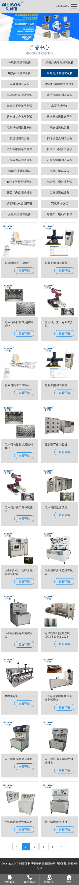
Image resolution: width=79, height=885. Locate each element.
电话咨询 (29, 879)
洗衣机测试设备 (59, 127)
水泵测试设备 (59, 105)
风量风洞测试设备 (19, 214)
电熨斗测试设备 (59, 170)
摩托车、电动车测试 (59, 214)
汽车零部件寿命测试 (19, 149)
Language (62, 5)
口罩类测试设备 (59, 192)
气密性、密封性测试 (59, 181)
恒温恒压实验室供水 (59, 149)
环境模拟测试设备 (19, 62)
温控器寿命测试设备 (19, 160)
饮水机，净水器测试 (19, 116)
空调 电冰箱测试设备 (60, 73)
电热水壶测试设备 (19, 73)
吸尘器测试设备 (19, 138)
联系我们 (49, 879)
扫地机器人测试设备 (59, 138)
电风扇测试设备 (19, 84)
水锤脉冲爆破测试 (19, 170)
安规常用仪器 (59, 203)
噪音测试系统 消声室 (19, 203)
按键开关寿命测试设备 (60, 62)
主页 (69, 879)
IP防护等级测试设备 (19, 181)
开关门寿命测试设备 (19, 192)
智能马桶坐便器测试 (19, 105)
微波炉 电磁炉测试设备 (59, 84)
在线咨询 (10, 879)
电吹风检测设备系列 (19, 127)
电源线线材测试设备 (19, 94)
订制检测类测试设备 (59, 160)
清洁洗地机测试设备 (59, 94)
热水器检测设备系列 (59, 116)
